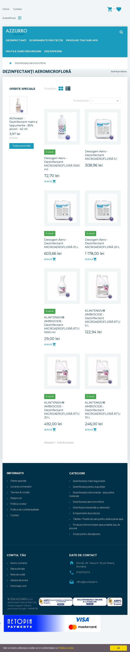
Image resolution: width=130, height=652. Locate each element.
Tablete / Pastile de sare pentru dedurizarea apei (98, 519)
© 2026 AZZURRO (17, 599)
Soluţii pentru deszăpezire (86, 534)
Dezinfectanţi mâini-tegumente (89, 481)
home (6, 9)
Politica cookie (18, 504)
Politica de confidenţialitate (24, 509)
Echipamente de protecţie (86, 513)
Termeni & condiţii (20, 492)
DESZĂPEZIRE (53, 51)
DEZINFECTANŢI (16, 40)
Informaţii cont (18, 586)
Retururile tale (17, 569)
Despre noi (16, 498)
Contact (14, 515)
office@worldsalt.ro (87, 582)
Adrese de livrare (19, 580)
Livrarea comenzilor (21, 486)
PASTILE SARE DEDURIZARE (23, 51)
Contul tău (16, 555)
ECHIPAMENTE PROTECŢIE (46, 40)
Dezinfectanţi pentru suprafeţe (89, 487)
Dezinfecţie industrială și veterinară (91, 507)
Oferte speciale (22, 89)
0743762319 (83, 572)
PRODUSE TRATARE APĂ (80, 40)
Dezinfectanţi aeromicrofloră (88, 502)
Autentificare (9, 18)
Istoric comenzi (18, 563)
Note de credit (17, 574)
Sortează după (81, 100)
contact (17, 9)
